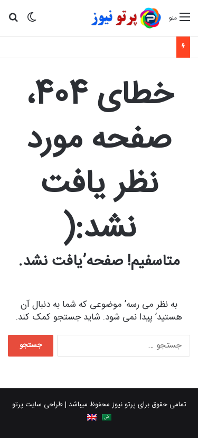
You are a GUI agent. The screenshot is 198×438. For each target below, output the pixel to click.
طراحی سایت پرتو (37, 404)
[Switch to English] (92, 417)
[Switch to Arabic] (106, 417)
